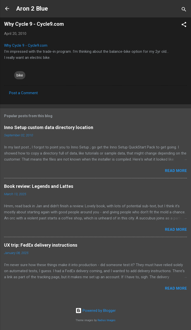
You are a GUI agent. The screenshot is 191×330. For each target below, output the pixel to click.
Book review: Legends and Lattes (38, 186)
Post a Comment (23, 93)
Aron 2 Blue (32, 8)
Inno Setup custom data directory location (48, 127)
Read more (176, 170)
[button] (184, 25)
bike (19, 75)
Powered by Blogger (95, 310)
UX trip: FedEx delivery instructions (40, 245)
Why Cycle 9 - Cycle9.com (25, 45)
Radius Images (107, 320)
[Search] (184, 10)
